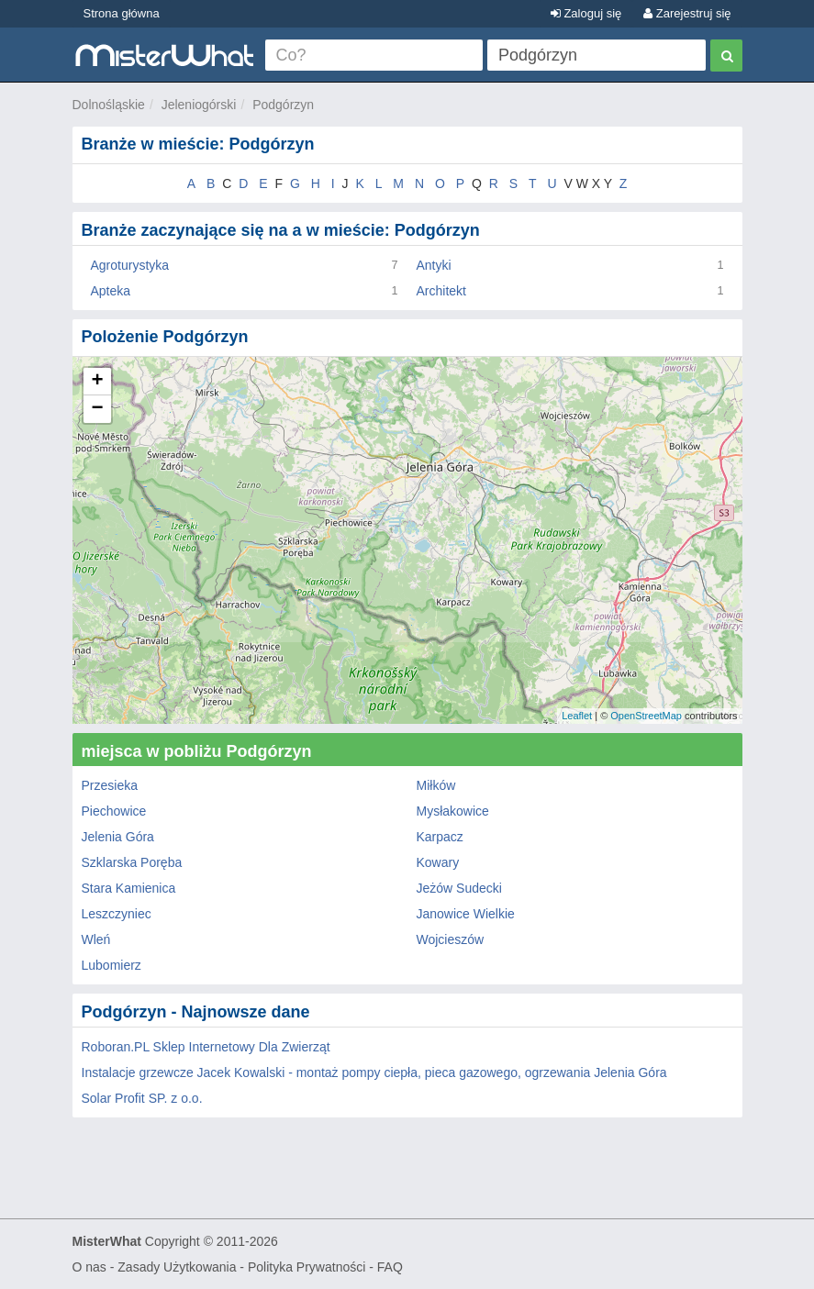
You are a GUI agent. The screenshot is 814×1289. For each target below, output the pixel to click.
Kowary (438, 862)
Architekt (441, 290)
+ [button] (97, 381)
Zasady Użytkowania (176, 1267)
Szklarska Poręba (132, 862)
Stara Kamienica (129, 888)
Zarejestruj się (686, 13)
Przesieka (110, 785)
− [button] (97, 409)
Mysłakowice (453, 811)
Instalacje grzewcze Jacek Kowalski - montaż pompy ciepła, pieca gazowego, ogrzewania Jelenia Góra (374, 1072)
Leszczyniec (116, 913)
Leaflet (577, 715)
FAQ (390, 1267)
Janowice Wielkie (466, 913)
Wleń (96, 939)
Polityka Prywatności (306, 1267)
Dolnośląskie (108, 104)
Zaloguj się (586, 13)
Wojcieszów (451, 939)
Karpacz (440, 836)
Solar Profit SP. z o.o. (142, 1098)
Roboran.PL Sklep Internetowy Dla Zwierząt (206, 1046)
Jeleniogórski (199, 104)
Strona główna (122, 13)
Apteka (111, 290)
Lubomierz (111, 965)
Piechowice (114, 811)
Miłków (436, 785)
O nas (89, 1267)
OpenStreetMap (646, 715)
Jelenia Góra (118, 836)
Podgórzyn (283, 104)
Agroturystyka (130, 265)
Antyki (434, 265)
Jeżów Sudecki (459, 888)
